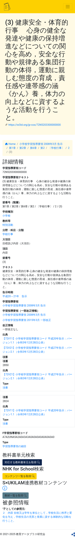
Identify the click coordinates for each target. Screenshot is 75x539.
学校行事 (7, 234)
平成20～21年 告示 (14, 296)
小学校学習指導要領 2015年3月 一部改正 (26, 320)
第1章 (12, 147)
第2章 (22, 147)
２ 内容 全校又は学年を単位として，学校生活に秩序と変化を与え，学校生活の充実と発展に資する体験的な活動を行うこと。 (37, 516)
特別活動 (7, 224)
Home (10, 144)
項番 (5, 387)
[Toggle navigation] (67, 6)
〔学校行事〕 (56, 147)
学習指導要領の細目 (14, 446)
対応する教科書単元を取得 (22, 462)
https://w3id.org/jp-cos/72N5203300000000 (34, 124)
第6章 (33, 147)
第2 (42, 147)
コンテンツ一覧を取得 (19, 476)
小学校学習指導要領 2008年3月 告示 (41, 144)
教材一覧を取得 (15, 495)
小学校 (6, 215)
